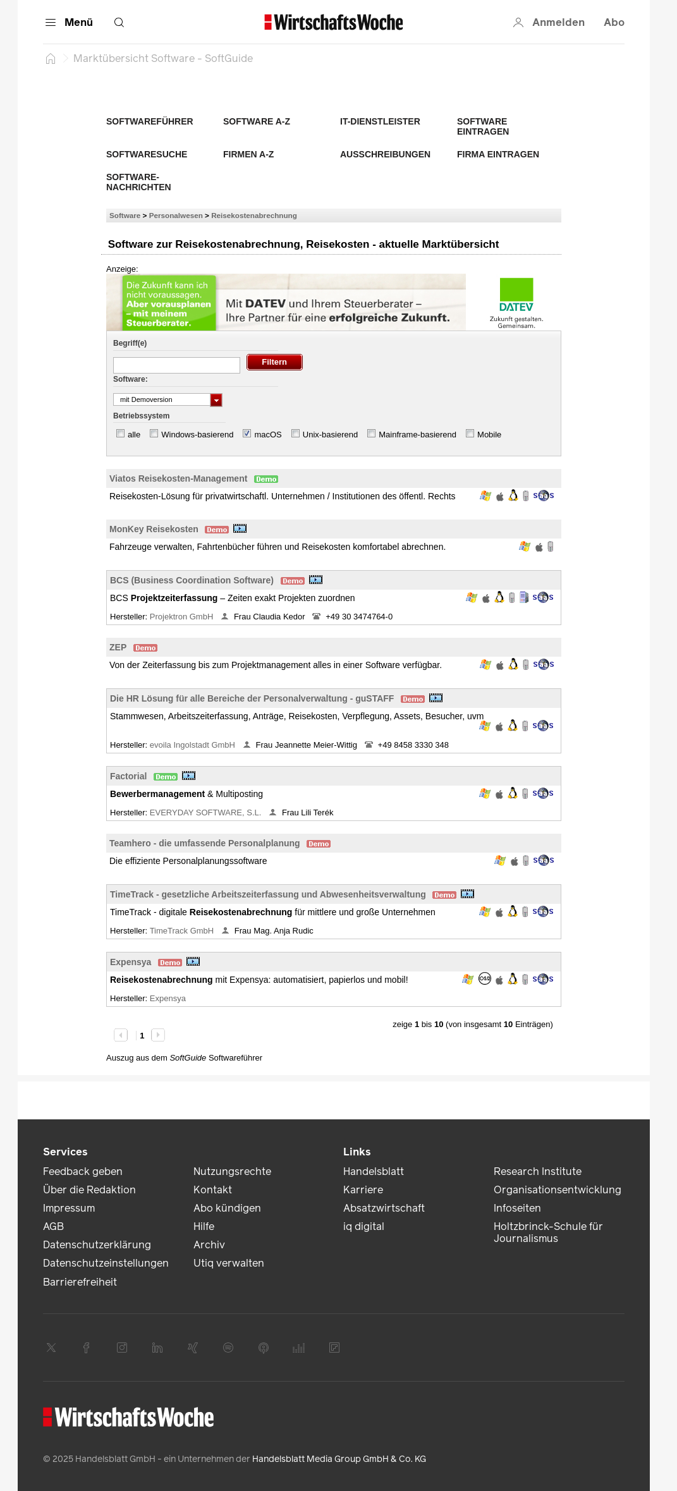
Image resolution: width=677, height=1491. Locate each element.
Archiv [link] (209, 1245)
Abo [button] (614, 22)
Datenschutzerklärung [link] (97, 1245)
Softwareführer (149, 121)
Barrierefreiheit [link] (80, 1282)
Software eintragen (483, 126)
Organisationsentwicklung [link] (557, 1190)
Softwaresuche (146, 154)
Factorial (128, 776)
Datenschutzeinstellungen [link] (106, 1263)
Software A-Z (256, 121)
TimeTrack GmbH (183, 930)
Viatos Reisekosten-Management (178, 478)
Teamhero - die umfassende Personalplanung (204, 843)
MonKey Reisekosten (153, 529)
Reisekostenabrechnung (254, 215)
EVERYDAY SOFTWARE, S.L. (207, 812)
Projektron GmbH (183, 616)
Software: (130, 379)
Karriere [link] (363, 1190)
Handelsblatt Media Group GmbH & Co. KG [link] (339, 1459)
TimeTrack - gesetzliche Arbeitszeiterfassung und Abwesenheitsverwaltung (268, 894)
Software (124, 215)
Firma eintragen (498, 154)
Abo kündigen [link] (227, 1208)
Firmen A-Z (248, 154)
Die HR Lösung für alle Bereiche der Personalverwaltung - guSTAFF (252, 698)
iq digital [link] (363, 1226)
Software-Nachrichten (138, 182)
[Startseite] (50, 58)
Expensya (130, 962)
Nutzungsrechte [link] (232, 1171)
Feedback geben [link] (83, 1171)
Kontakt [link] (212, 1190)
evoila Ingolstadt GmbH (194, 745)
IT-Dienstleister (380, 121)
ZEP (117, 647)
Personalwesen (176, 215)
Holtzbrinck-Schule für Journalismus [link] (548, 1232)
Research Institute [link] (538, 1171)
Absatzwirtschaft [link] (384, 1208)
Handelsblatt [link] (373, 1171)
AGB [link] (53, 1226)
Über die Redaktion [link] (89, 1190)
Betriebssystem (141, 415)
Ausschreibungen (385, 154)
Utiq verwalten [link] (228, 1263)
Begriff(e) (130, 343)
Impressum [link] (69, 1208)
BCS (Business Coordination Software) (192, 580)
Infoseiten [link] (517, 1208)
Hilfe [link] (203, 1226)
